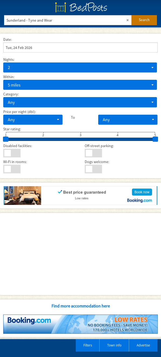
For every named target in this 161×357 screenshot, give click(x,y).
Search (144, 19)
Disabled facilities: (17, 145)
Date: (7, 39)
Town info (114, 345)
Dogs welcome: (97, 161)
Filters (87, 345)
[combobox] (80, 67)
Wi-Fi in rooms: (15, 161)
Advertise (143, 345)
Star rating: (12, 129)
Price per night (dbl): (19, 111)
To (73, 117)
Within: (8, 76)
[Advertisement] (80, 254)
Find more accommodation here (80, 306)
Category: (11, 94)
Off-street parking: (99, 145)
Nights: (8, 59)
